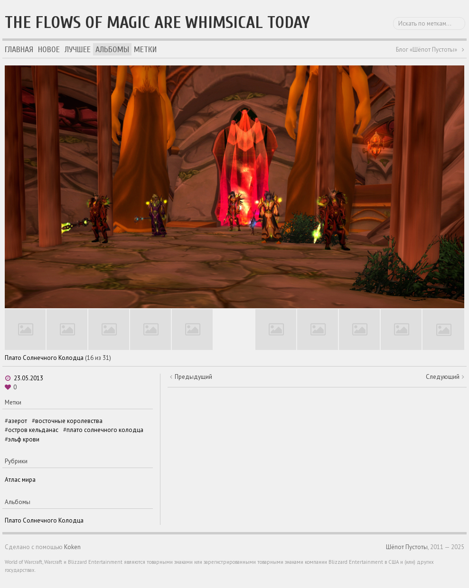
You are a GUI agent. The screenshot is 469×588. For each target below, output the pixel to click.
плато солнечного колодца (104, 430)
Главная (19, 50)
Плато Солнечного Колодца (44, 358)
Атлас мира (20, 480)
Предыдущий (193, 377)
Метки (145, 50)
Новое (49, 50)
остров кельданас (33, 430)
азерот (17, 421)
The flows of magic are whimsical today (157, 22)
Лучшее (78, 50)
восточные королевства (69, 421)
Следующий (443, 377)
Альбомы (112, 50)
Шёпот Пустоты (407, 547)
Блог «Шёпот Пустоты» (426, 50)
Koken (72, 547)
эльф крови (23, 439)
